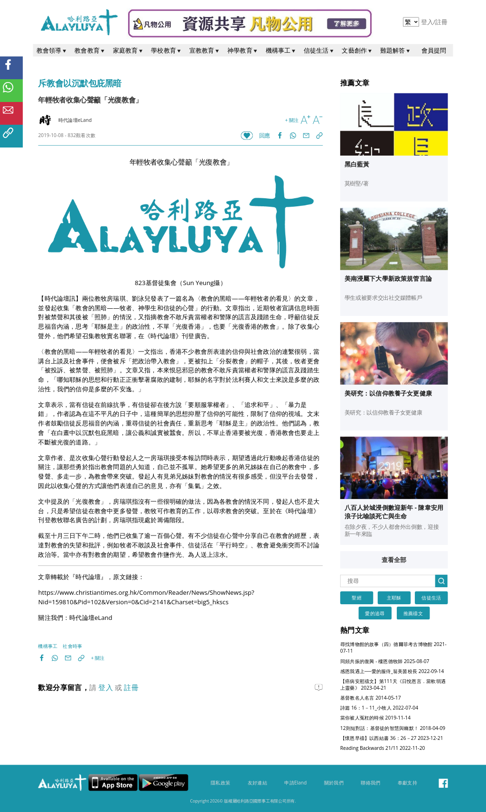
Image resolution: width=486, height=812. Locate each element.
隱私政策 (220, 783)
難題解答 (395, 50)
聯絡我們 (370, 783)
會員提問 (434, 50)
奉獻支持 (407, 783)
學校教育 (166, 50)
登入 (428, 22)
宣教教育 (205, 50)
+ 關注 (292, 120)
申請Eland (295, 783)
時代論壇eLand (90, 617)
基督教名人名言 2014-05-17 (370, 697)
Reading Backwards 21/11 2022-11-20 (382, 748)
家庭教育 (128, 50)
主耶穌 (394, 598)
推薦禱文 (413, 613)
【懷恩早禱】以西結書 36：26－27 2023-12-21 (391, 738)
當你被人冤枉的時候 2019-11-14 (375, 718)
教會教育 (90, 50)
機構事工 (281, 50)
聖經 (356, 598)
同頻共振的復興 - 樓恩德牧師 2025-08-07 (385, 661)
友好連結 (257, 783)
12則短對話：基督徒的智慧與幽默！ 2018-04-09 (392, 728)
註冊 (441, 22)
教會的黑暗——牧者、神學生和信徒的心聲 (134, 308)
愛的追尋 (374, 613)
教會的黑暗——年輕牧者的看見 (244, 298)
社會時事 (72, 646)
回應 (264, 135)
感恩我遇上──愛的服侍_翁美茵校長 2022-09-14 (392, 671)
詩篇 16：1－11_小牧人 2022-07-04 (379, 708)
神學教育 (243, 50)
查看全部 (394, 560)
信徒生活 (319, 50)
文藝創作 (357, 50)
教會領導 (52, 50)
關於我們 (334, 783)
